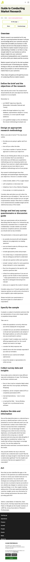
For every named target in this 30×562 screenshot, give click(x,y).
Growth (3, 525)
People (3, 529)
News (2, 535)
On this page (15, 21)
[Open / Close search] (25, 2)
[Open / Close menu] (28, 2)
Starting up (4, 515)
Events (3, 532)
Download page (21, 26)
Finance (3, 522)
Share (8, 26)
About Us (3, 539)
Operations (4, 518)
